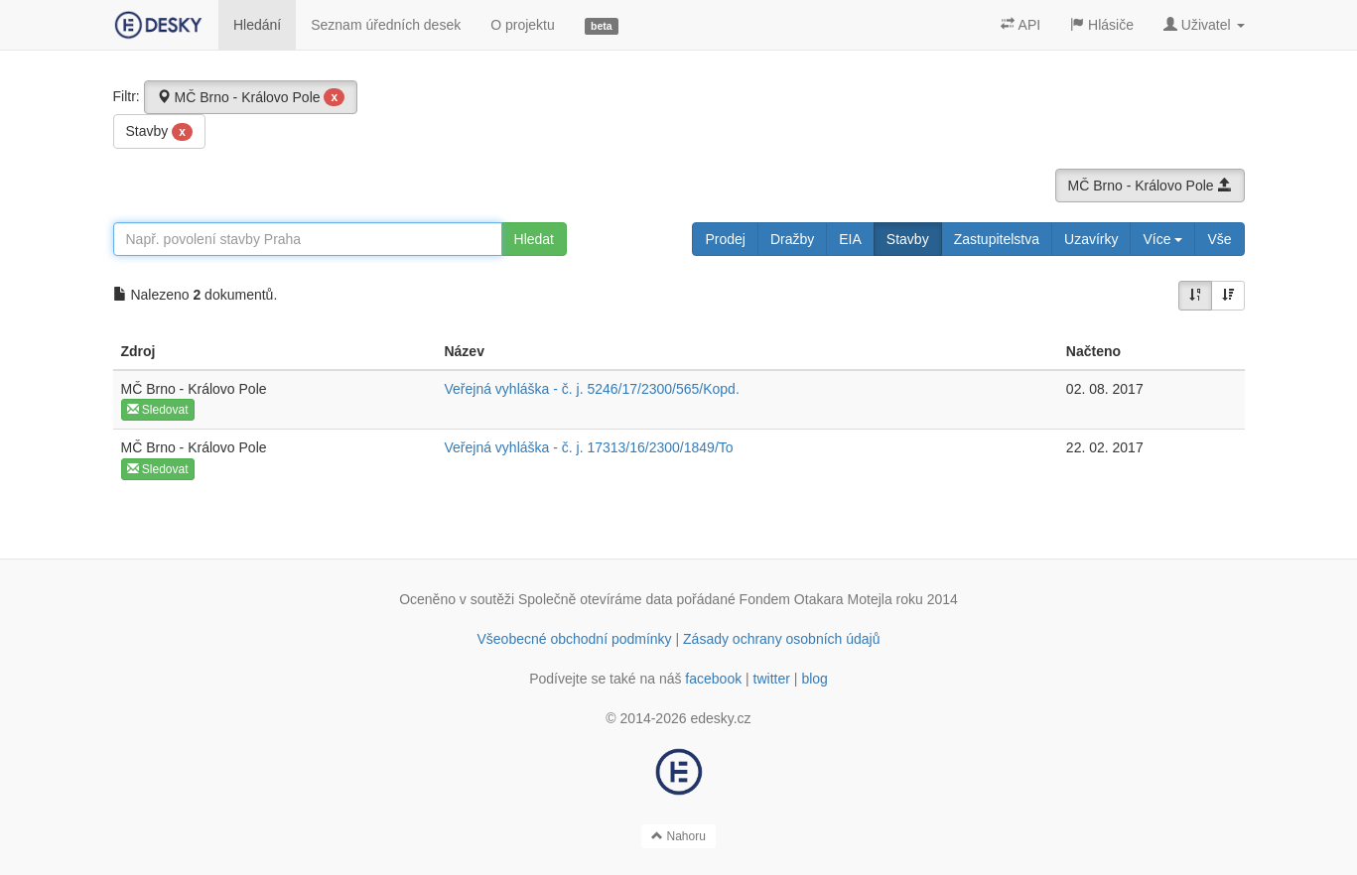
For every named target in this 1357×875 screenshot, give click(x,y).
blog (814, 679)
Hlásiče (1102, 25)
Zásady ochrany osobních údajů (781, 639)
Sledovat (158, 410)
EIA (850, 239)
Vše (1219, 239)
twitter (771, 679)
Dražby (792, 239)
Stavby (159, 132)
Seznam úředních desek (386, 25)
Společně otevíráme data (595, 599)
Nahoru (678, 836)
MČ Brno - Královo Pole (251, 97)
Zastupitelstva (996, 239)
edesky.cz (720, 718)
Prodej (725, 239)
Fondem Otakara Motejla (816, 599)
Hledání (257, 25)
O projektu (522, 25)
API (1020, 25)
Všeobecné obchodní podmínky (573, 639)
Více (1162, 239)
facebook (713, 679)
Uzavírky (1091, 239)
